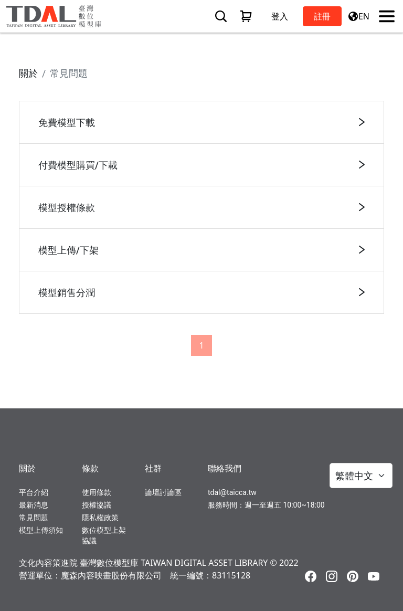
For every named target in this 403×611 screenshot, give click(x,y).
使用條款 (96, 492)
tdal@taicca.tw (232, 492)
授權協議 (96, 505)
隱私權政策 (100, 517)
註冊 (322, 16)
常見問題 (33, 517)
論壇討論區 (163, 492)
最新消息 (33, 505)
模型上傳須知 (41, 530)
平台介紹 (33, 492)
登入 (279, 16)
